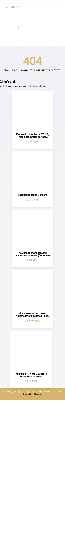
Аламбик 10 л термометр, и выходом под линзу (31, 375)
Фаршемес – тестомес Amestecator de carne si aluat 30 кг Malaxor (32, 316)
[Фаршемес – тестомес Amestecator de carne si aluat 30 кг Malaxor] (32, 290)
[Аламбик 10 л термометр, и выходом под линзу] (31, 351)
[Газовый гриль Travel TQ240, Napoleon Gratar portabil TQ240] (32, 111)
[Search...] (32, 6)
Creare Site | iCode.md (32, 394)
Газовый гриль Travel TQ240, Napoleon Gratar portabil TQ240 (32, 137)
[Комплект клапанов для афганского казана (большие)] (32, 230)
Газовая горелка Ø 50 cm (32, 194)
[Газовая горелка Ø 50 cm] (32, 172)
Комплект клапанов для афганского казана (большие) (32, 254)
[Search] (6, 6)
